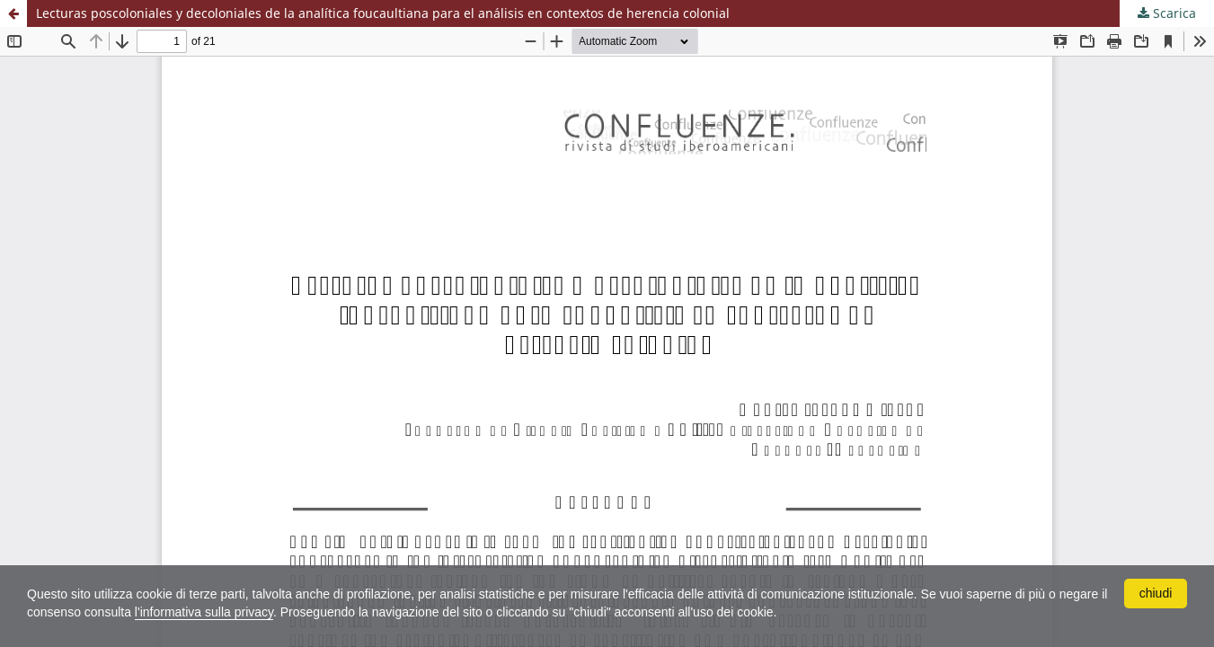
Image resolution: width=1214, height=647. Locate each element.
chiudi (1156, 593)
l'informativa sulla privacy (204, 612)
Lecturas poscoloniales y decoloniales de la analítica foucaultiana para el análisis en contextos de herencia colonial (383, 13)
